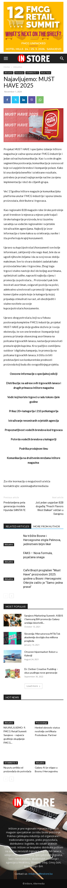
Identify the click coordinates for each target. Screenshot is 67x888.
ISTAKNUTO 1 (32, 72)
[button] (5, 58)
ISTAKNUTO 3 (11, 763)
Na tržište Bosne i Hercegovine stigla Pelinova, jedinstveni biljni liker (42, 540)
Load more (33, 686)
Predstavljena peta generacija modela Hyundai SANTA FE (15, 506)
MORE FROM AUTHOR (46, 526)
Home (7, 67)
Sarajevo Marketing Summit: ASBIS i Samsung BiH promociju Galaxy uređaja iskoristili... (43, 619)
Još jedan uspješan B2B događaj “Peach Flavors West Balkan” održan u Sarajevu (49, 508)
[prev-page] (6, 596)
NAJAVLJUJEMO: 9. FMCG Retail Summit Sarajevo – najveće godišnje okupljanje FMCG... (15, 735)
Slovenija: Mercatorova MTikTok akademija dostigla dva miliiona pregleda (42, 637)
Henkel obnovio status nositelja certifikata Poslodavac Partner (47, 731)
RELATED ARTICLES (17, 526)
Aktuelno (17, 67)
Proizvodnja (41, 722)
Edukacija (19, 72)
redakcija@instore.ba (40, 873)
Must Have (45, 72)
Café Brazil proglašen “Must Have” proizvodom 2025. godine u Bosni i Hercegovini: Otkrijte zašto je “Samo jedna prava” (43, 578)
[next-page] (11, 596)
